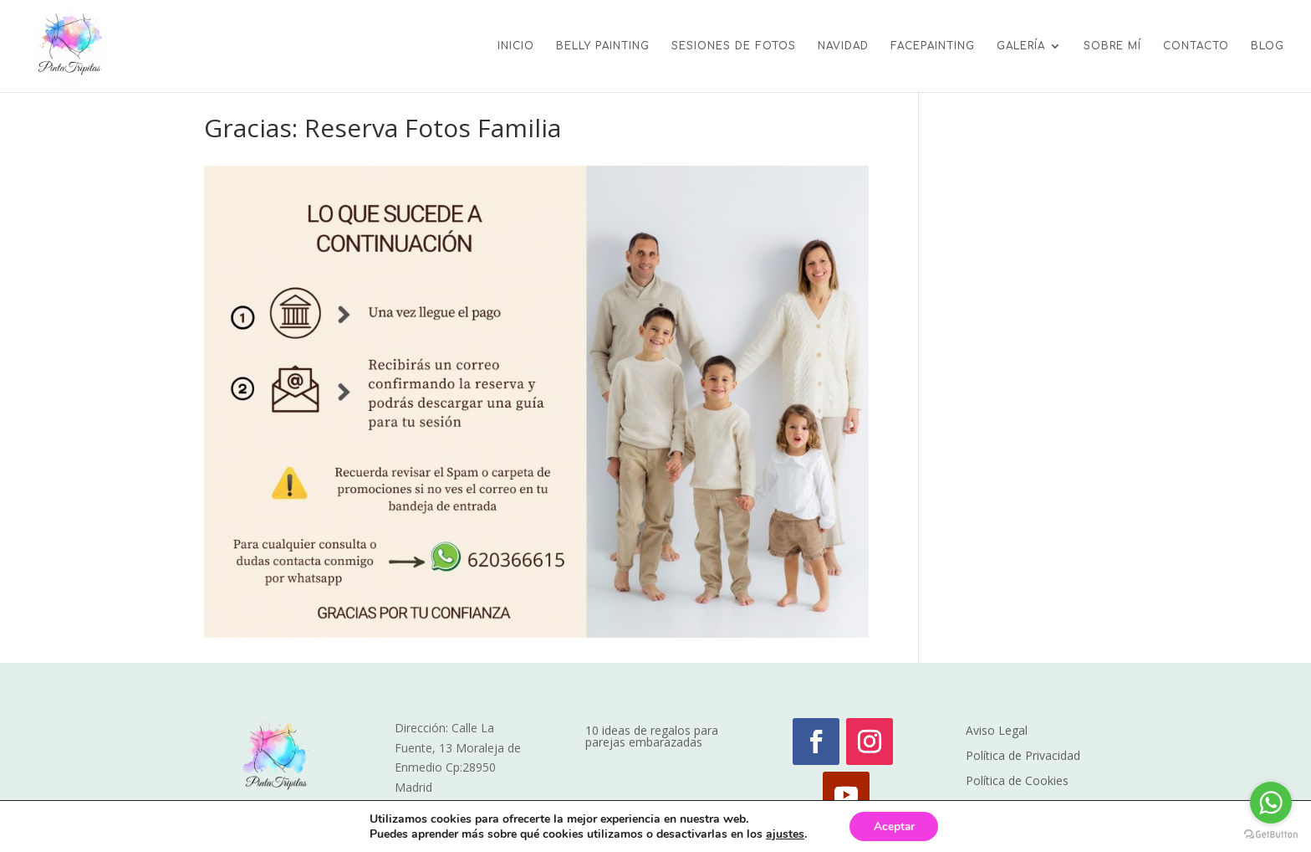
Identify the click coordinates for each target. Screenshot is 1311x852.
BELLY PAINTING (603, 46)
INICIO (515, 46)
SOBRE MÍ (1112, 46)
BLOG (1267, 46)
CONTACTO (1196, 46)
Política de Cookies (1017, 781)
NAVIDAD (843, 46)
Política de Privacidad (1023, 756)
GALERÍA (1021, 46)
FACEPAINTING (932, 46)
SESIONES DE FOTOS (733, 46)
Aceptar (894, 826)
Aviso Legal (997, 731)
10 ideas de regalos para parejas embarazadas (651, 737)
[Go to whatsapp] (1271, 803)
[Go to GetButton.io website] (1271, 834)
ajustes (783, 833)
